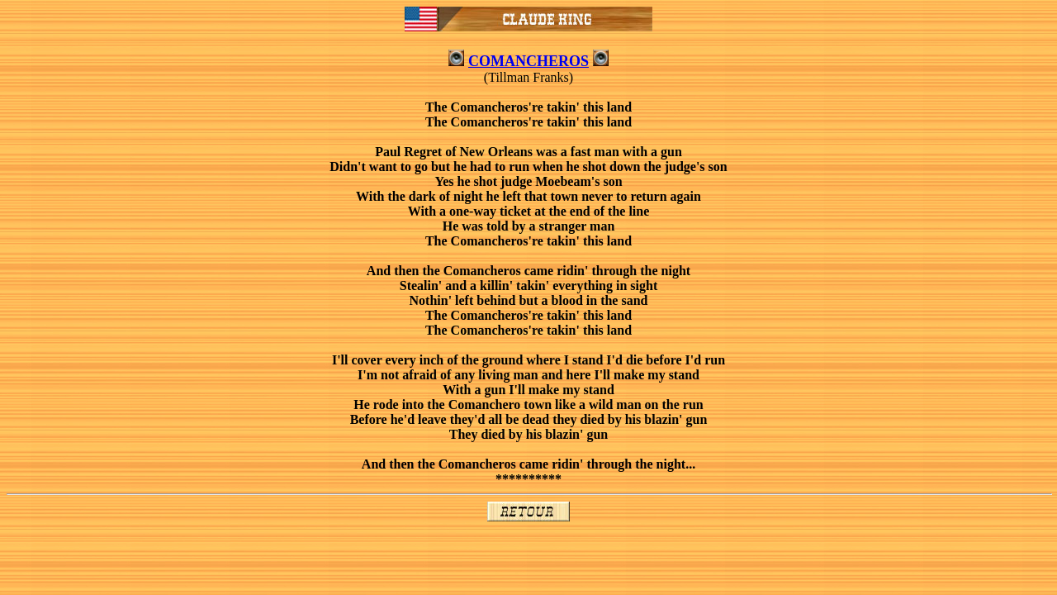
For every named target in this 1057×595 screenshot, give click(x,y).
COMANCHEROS (528, 61)
